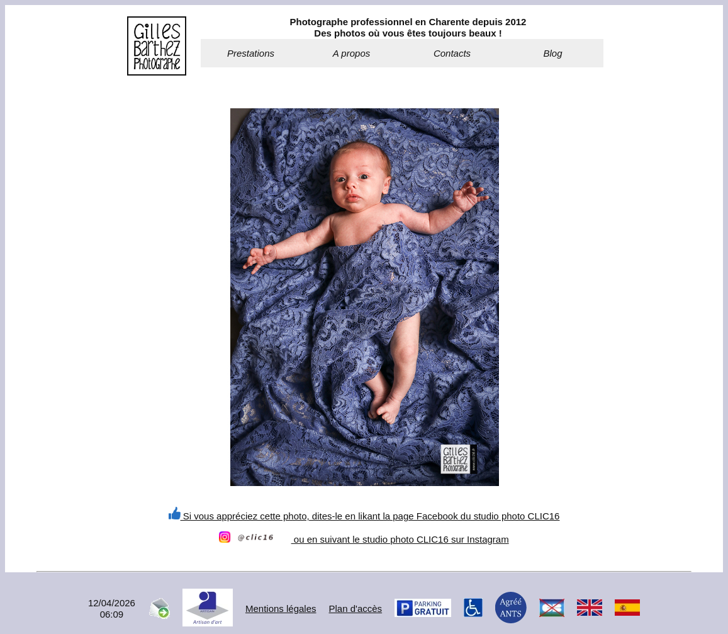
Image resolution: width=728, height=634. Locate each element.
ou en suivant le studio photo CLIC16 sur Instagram (363, 539)
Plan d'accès (356, 608)
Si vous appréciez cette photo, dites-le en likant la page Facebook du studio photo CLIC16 (364, 516)
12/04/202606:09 (111, 608)
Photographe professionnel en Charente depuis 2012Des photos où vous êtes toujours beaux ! (408, 27)
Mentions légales (280, 608)
